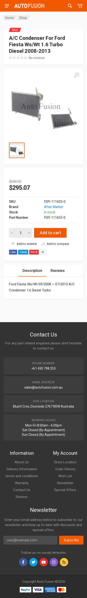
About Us (22, 462)
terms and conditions (22, 476)
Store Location (65, 462)
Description (32, 270)
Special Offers (65, 490)
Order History (65, 469)
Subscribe (71, 540)
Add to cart (50, 232)
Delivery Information (21, 469)
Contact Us (21, 490)
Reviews (58, 270)
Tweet (23, 252)
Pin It (34, 252)
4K (42, 252)
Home (9, 18)
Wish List (65, 476)
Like (13, 252)
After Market (53, 207)
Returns (22, 497)
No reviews (37, 58)
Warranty (22, 483)
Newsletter (65, 483)
